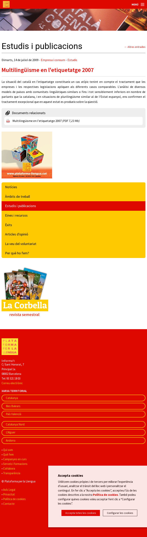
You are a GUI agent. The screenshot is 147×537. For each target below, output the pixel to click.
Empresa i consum (53, 60)
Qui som (8, 450)
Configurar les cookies (120, 513)
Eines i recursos (16, 215)
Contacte (9, 504)
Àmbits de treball (17, 196)
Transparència (11, 473)
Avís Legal (9, 490)
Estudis (72, 60)
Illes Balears (13, 406)
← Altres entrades (134, 47)
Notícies (11, 187)
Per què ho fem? (17, 253)
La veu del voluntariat (20, 243)
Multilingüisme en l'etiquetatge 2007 (46, 121)
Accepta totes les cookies (80, 513)
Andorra (10, 440)
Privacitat (9, 494)
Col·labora (9, 468)
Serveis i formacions (15, 464)
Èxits (8, 225)
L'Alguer (10, 432)
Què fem (8, 454)
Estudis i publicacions (20, 206)
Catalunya (12, 398)
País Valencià (13, 414)
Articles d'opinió (16, 234)
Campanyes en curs (15, 459)
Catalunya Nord (15, 424)
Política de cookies (14, 499)
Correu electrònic (12, 383)
